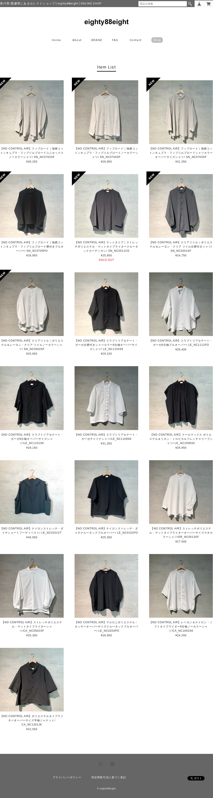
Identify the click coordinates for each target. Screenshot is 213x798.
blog (157, 40)
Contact (136, 40)
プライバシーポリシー (67, 777)
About (77, 40)
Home (56, 40)
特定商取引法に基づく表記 (108, 777)
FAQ (115, 40)
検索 (190, 3)
